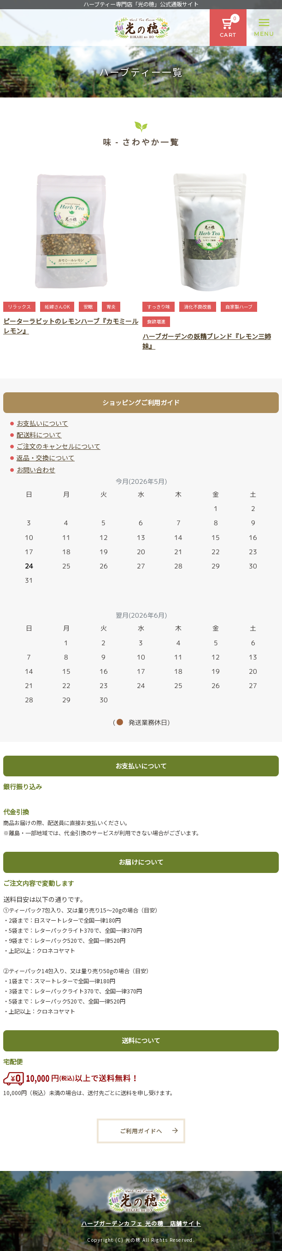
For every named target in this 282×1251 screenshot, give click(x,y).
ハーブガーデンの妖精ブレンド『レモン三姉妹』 (206, 341)
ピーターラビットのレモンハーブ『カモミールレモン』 (70, 325)
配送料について (39, 434)
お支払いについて (42, 423)
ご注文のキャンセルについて (58, 446)
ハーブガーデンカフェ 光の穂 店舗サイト (141, 1223)
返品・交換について (46, 457)
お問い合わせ (36, 469)
